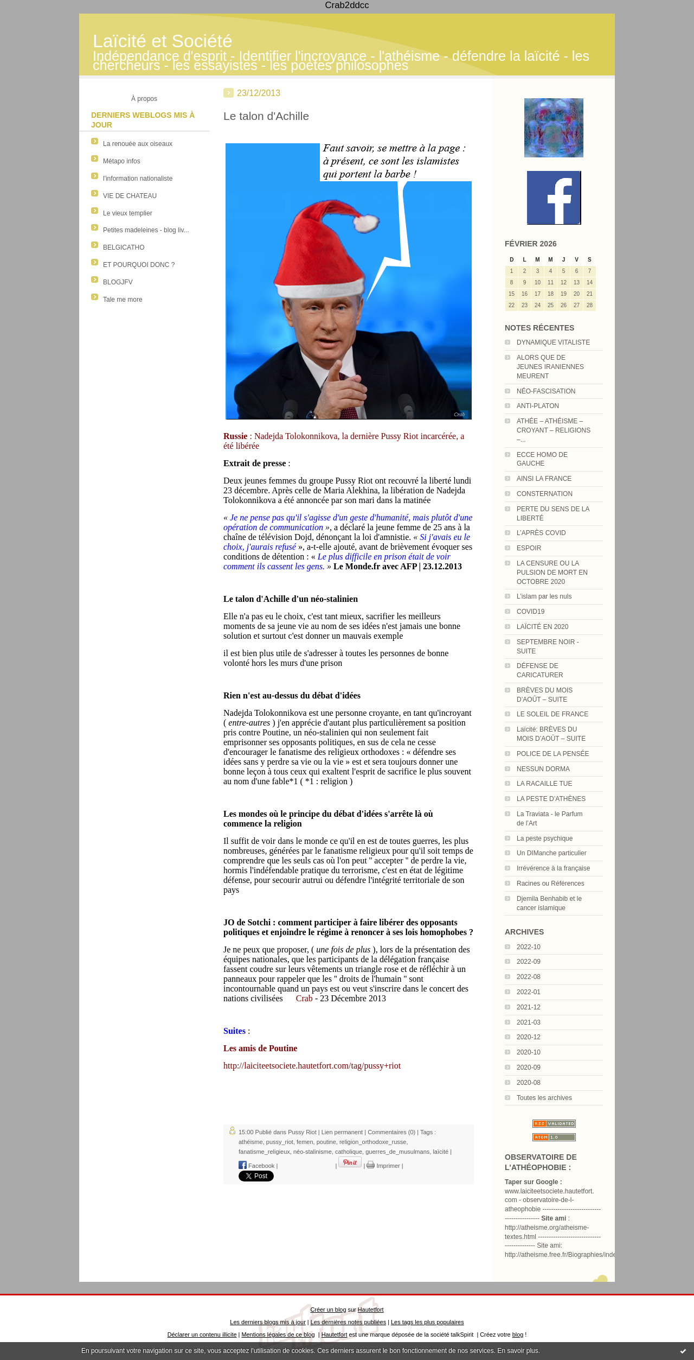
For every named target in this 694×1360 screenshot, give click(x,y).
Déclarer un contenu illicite (202, 1334)
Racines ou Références (550, 883)
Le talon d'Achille (266, 116)
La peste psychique (545, 838)
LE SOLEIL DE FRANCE (552, 714)
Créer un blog (328, 1309)
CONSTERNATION (545, 494)
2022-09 (529, 961)
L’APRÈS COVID (541, 533)
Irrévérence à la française (553, 868)
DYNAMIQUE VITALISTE (553, 342)
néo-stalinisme (312, 1151)
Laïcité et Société (163, 41)
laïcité (440, 1151)
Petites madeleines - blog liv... (146, 230)
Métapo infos (121, 161)
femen (305, 1142)
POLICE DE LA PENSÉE (553, 754)
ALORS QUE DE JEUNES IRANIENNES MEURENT (550, 367)
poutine (326, 1142)
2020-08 (529, 1082)
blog (518, 1334)
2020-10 (529, 1052)
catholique (348, 1151)
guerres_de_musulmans (397, 1151)
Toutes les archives (544, 1098)
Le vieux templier (127, 213)
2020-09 (529, 1067)
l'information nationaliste (137, 178)
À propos (144, 99)
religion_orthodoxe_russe (373, 1142)
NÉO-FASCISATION (546, 391)
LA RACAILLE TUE (545, 783)
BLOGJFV (118, 282)
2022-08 (529, 977)
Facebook (256, 1165)
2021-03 (529, 1022)
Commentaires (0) (391, 1132)
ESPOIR (529, 548)
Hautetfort (371, 1309)
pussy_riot (279, 1142)
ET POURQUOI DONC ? (139, 265)
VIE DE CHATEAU (130, 196)
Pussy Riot (302, 1132)
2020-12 (529, 1037)
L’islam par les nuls (544, 596)
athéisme (251, 1142)
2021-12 (529, 1007)
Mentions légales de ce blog (277, 1334)
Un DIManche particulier (552, 853)
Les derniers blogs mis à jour (267, 1322)
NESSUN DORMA (543, 769)
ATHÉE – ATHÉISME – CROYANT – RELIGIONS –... (553, 430)
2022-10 (529, 947)
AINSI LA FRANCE (544, 478)
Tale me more (123, 299)
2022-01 (529, 992)
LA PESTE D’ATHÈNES (551, 799)
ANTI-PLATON (538, 406)
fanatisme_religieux (264, 1151)
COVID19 (530, 611)
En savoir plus (517, 1351)
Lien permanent (342, 1132)
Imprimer (383, 1165)
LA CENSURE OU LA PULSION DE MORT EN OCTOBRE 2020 (552, 573)
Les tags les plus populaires (427, 1322)
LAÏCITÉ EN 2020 (542, 627)
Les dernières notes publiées (348, 1322)
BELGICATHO (123, 247)
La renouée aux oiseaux (137, 144)
